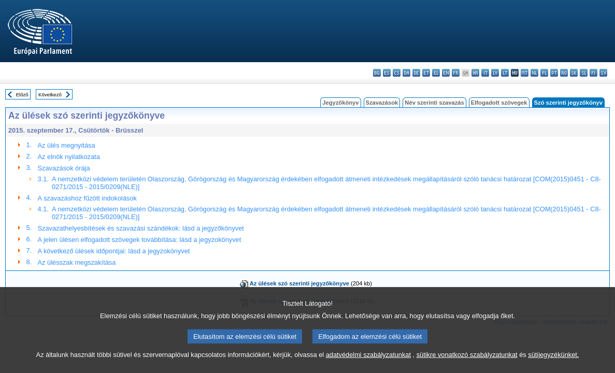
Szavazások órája (64, 168)
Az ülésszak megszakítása (77, 262)
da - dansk (406, 73)
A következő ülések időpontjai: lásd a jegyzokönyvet (114, 251)
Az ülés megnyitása (66, 145)
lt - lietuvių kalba (505, 73)
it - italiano (485, 73)
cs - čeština (397, 73)
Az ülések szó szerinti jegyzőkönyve (299, 283)
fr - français (456, 73)
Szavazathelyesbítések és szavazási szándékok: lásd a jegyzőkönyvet (141, 228)
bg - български (377, 73)
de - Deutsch (416, 73)
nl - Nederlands (534, 73)
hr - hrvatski (475, 73)
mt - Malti (524, 73)
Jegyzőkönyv (340, 102)
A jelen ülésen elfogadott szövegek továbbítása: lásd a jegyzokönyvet (139, 239)
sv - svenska (603, 73)
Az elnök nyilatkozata (69, 157)
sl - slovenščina (584, 73)
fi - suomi (593, 73)
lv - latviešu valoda (495, 73)
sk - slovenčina (574, 73)
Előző (22, 94)
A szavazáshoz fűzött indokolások (87, 198)
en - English (446, 73)
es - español (387, 73)
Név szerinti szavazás (434, 102)
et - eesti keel (426, 73)
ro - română (564, 73)
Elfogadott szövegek (499, 102)
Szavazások (382, 102)
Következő (50, 94)
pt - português (554, 73)
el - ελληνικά (436, 73)
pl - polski (544, 73)
